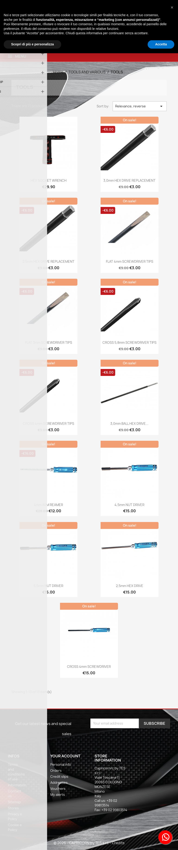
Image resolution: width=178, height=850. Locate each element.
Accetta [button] (161, 44)
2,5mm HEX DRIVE (129, 586)
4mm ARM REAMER (48, 505)
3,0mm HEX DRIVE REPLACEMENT (129, 180)
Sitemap (14, 802)
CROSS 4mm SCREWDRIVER (89, 666)
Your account (65, 756)
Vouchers (58, 788)
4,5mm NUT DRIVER (129, 505)
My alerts (57, 794)
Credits (118, 843)
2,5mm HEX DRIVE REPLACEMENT (48, 261)
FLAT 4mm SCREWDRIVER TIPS (129, 261)
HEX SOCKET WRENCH (49, 180)
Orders (56, 770)
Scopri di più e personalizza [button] (32, 44)
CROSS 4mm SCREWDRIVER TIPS (48, 423)
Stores (13, 808)
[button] (172, 7)
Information (17, 785)
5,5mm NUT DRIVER (48, 586)
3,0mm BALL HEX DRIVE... (129, 423)
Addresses (59, 782)
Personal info (60, 764)
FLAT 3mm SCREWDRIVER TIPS (48, 342)
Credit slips (59, 776)
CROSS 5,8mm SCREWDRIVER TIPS (129, 342)
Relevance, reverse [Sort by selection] (139, 106)
